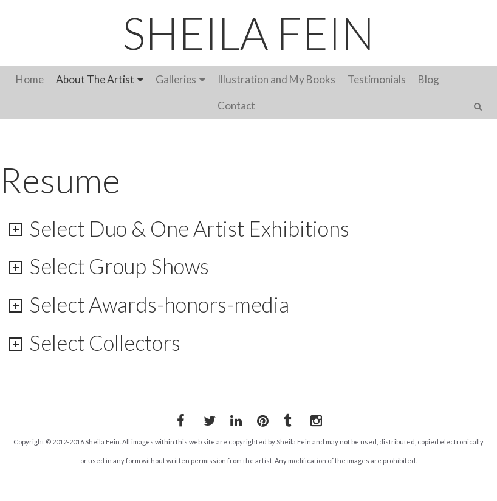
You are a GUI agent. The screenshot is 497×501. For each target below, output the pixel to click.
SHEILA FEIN (248, 33)
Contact (236, 105)
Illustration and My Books (276, 79)
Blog (428, 79)
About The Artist (95, 79)
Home (30, 79)
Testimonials (377, 79)
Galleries (176, 79)
